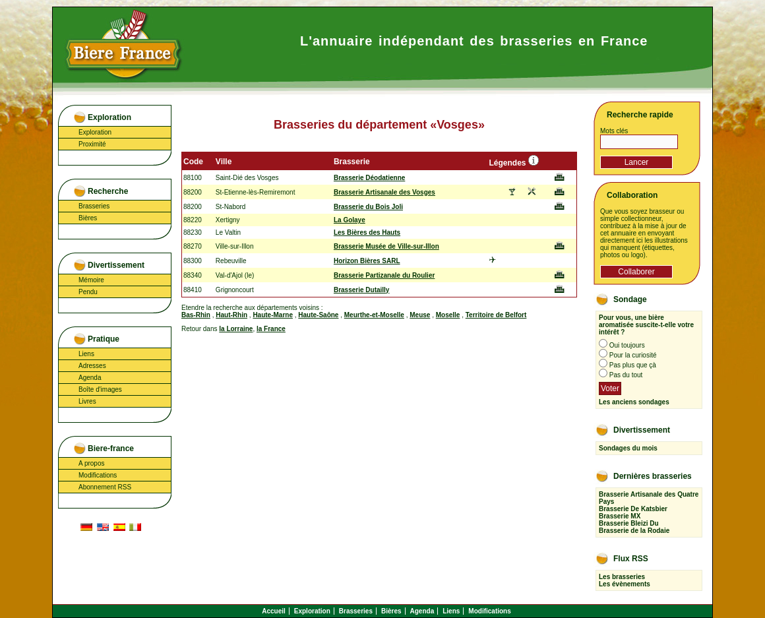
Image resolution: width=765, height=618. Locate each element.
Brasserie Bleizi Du (629, 523)
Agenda (89, 377)
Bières (87, 218)
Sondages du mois (628, 448)
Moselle (448, 315)
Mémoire (91, 280)
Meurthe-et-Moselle (374, 315)
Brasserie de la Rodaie (634, 530)
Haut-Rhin (231, 315)
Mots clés (614, 131)
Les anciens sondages (634, 402)
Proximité (92, 144)
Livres (87, 401)
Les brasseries (622, 576)
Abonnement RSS (104, 487)
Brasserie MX (619, 516)
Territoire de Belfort (496, 315)
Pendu (88, 291)
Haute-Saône (318, 315)
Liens (86, 353)
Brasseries (93, 206)
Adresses (92, 365)
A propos (91, 463)
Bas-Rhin (195, 315)
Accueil (274, 611)
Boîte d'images (100, 389)
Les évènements (624, 584)
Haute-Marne (273, 315)
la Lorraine (236, 328)
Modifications (97, 475)
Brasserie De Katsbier (633, 508)
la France (271, 328)
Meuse (420, 315)
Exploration (94, 132)
